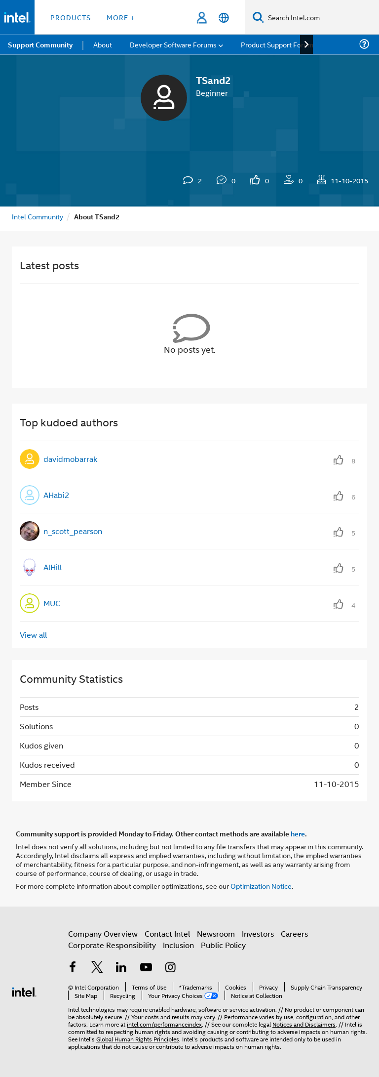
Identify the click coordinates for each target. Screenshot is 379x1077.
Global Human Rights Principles (137, 1038)
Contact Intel (167, 933)
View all (33, 634)
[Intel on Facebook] (72, 968)
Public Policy (223, 945)
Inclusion (178, 945)
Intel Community (37, 216)
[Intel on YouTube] (146, 968)
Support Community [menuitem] (40, 44)
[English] (223, 17)
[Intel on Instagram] (170, 968)
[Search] (258, 17)
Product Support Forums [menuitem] (279, 44)
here (298, 833)
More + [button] (121, 17)
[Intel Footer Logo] (24, 990)
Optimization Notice (261, 885)
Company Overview (103, 933)
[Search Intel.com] (321, 17)
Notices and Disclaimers (304, 1024)
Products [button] (70, 17)
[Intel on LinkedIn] (121, 968)
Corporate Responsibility (112, 945)
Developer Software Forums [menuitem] (173, 44)
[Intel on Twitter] (97, 968)
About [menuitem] (102, 44)
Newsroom (216, 933)
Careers (294, 933)
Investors (258, 933)
